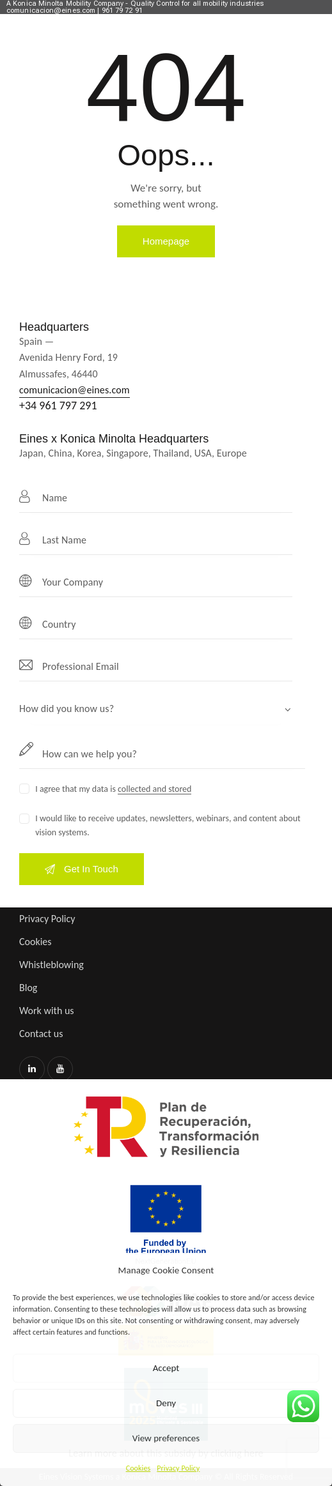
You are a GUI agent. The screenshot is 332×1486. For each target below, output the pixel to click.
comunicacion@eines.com (74, 390)
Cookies (138, 1468)
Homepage (166, 241)
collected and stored (154, 789)
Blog (28, 988)
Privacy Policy (178, 1468)
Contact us (41, 1033)
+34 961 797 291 (58, 405)
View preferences (166, 1438)
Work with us (46, 1011)
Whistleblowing (51, 965)
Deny (166, 1403)
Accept (166, 1368)
